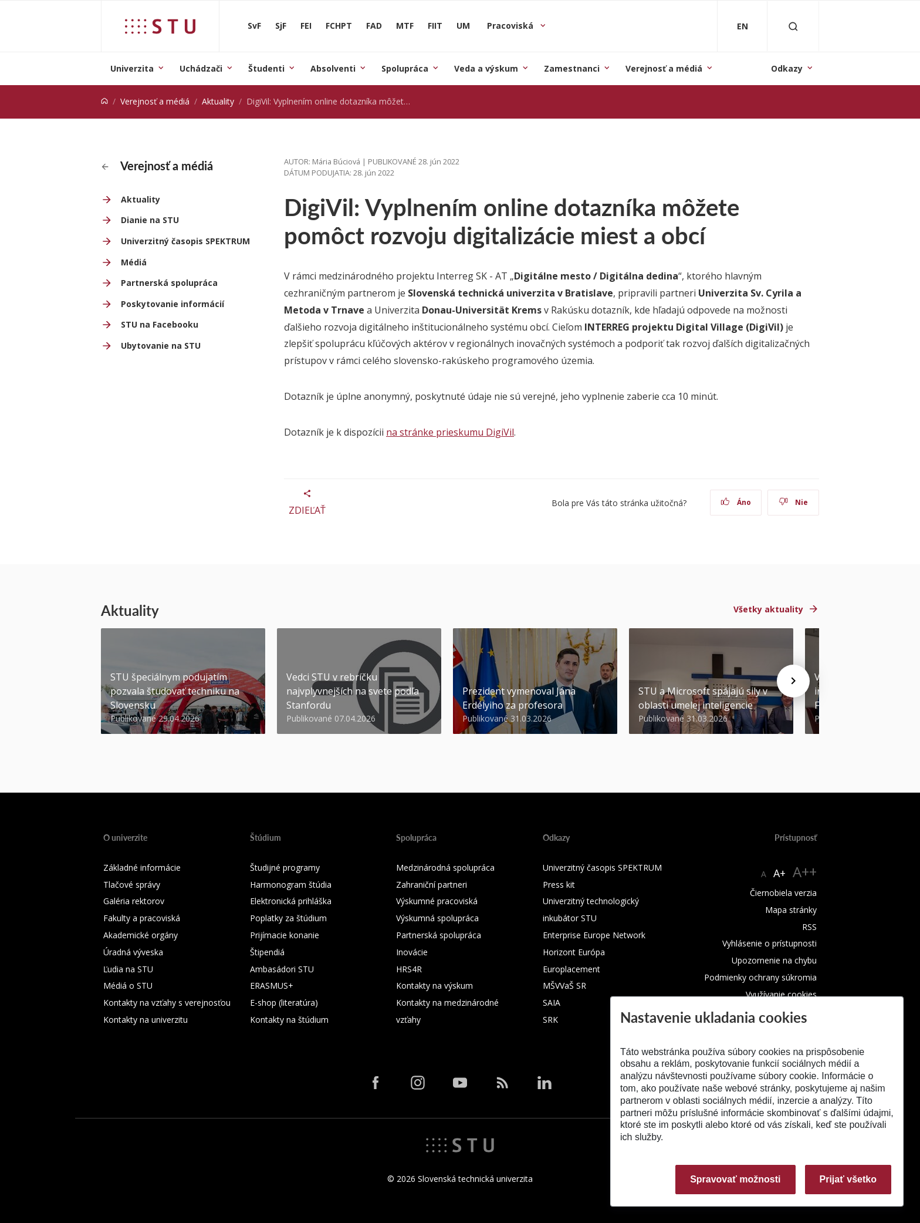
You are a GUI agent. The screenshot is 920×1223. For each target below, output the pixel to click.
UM (463, 25)
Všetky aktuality (768, 609)
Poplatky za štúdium (288, 918)
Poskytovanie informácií (172, 303)
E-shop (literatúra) (284, 1002)
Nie (794, 502)
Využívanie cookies (781, 994)
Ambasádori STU (282, 969)
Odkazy (787, 68)
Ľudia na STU (128, 969)
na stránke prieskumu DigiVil (450, 432)
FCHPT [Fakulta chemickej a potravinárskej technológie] (339, 25)
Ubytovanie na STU (161, 345)
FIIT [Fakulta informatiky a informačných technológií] (435, 25)
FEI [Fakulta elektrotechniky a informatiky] (306, 25)
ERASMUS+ (271, 985)
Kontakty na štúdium (289, 1019)
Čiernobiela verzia (783, 892)
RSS (809, 926)
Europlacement (571, 969)
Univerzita (132, 68)
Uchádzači (201, 68)
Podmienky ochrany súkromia (760, 977)
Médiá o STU (128, 985)
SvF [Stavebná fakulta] (254, 25)
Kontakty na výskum (434, 985)
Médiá (134, 262)
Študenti (266, 68)
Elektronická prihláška (291, 901)
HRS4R (409, 969)
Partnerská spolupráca (169, 282)
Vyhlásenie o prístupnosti (769, 943)
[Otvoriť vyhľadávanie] (793, 26)
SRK (550, 1019)
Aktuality (218, 101)
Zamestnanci (572, 68)
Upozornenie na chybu (774, 960)
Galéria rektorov (133, 901)
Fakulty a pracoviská (141, 918)
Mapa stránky (791, 909)
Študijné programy (285, 867)
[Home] (104, 101)
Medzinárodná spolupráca (445, 867)
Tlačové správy (131, 884)
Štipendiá (267, 952)
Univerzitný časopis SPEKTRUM (185, 241)
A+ (779, 873)
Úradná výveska (133, 952)
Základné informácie (142, 867)
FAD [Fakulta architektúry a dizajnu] (374, 25)
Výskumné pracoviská (437, 901)
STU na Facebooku (159, 324)
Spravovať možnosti (735, 1179)
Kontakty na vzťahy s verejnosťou (167, 1002)
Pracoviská (511, 25)
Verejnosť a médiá (663, 68)
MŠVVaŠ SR (564, 985)
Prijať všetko (848, 1179)
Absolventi (333, 68)
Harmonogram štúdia (291, 884)
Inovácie (412, 952)
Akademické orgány (140, 935)
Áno (736, 502)
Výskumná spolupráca (437, 918)
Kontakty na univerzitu (145, 1019)
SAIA (551, 1002)
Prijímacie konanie (284, 935)
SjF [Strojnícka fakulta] (280, 25)
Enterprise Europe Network (594, 935)
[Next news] (793, 681)
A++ (805, 871)
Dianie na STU (150, 219)
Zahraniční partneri (431, 884)
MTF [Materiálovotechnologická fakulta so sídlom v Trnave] (405, 25)
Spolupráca (404, 68)
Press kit (559, 884)
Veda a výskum (486, 68)
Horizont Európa (574, 952)
